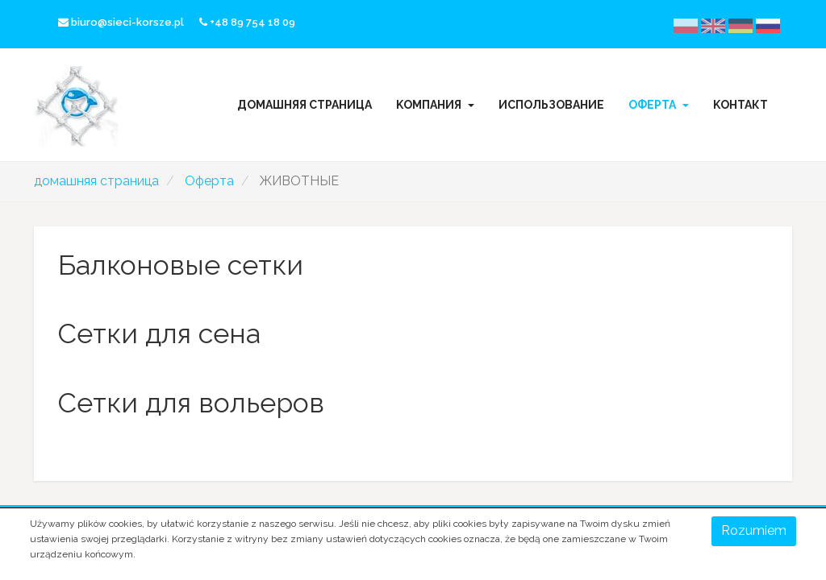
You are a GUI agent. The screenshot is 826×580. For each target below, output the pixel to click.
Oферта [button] (658, 104)
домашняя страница (304, 104)
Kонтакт (740, 104)
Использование (551, 104)
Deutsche (750, 25)
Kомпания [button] (435, 104)
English (723, 25)
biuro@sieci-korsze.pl (121, 22)
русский (777, 25)
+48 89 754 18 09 (247, 22)
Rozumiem (753, 530)
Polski (696, 25)
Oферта (209, 180)
